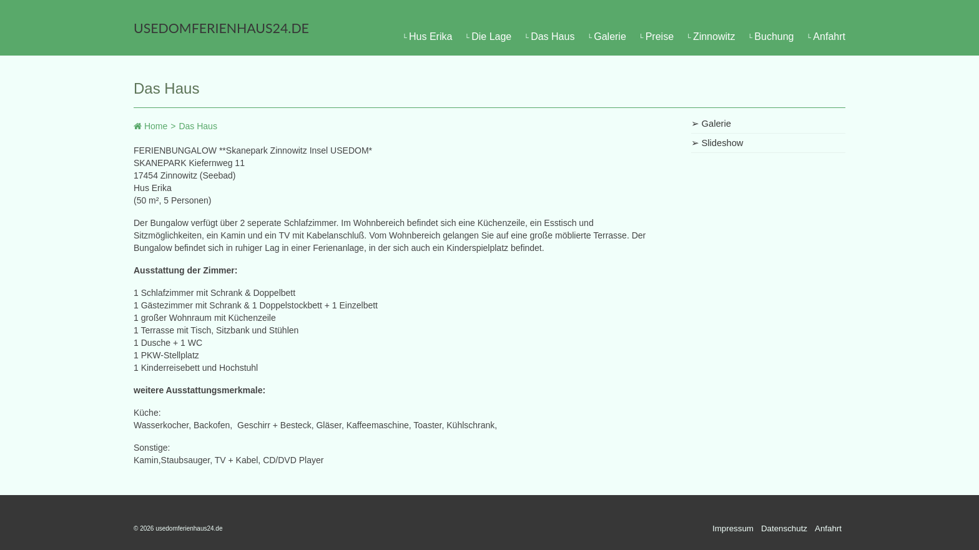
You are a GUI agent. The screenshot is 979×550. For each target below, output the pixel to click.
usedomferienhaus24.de (221, 28)
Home (150, 126)
